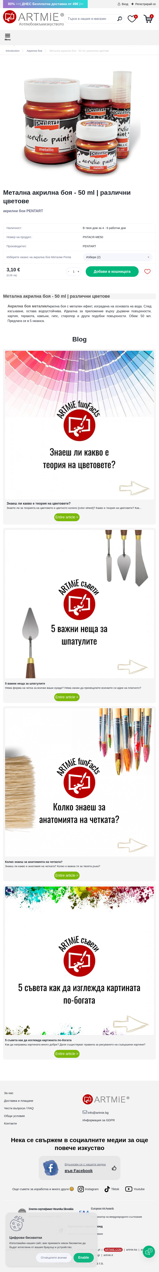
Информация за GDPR (99, 1120)
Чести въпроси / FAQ (19, 1108)
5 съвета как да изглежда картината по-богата (38, 1040)
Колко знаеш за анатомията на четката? (34, 861)
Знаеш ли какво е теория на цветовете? (39, 503)
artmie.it (108, 1255)
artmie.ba (131, 1249)
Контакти (10, 1123)
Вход (125, 4)
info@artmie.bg (98, 1112)
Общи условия (14, 1116)
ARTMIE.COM (113, 1249)
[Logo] (33, 18)
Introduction (12, 50)
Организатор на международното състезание (116, 1216)
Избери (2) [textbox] (93, 257)
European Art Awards (102, 1208)
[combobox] (118, 257)
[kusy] (74, 271)
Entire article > (66, 517)
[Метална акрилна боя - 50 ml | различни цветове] (80, 122)
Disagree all (54, 1258)
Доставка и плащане (18, 1100)
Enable (83, 1257)
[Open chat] (149, 1252)
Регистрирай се (145, 4)
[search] (119, 20)
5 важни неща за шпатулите (25, 683)
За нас (8, 1093)
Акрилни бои (34, 50)
